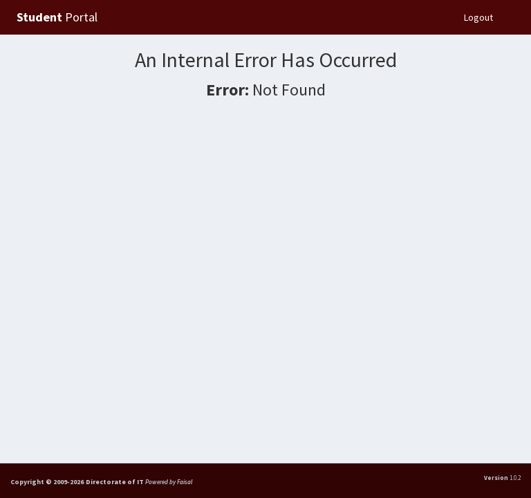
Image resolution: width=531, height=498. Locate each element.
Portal (57, 17)
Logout (478, 17)
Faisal (184, 482)
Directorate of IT (115, 481)
